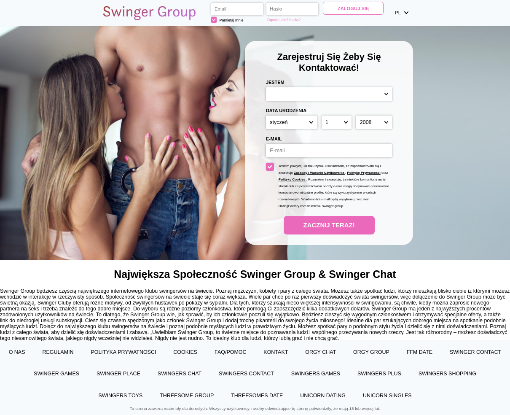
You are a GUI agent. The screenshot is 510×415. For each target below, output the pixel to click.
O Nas (17, 352)
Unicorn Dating (323, 396)
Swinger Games (56, 374)
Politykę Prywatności (363, 173)
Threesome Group (187, 396)
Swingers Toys (120, 396)
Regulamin (57, 352)
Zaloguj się (353, 8)
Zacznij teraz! (329, 225)
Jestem (275, 82)
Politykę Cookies (292, 179)
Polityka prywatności (123, 352)
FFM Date (419, 352)
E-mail (274, 138)
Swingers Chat (179, 374)
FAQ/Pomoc (231, 352)
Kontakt (275, 352)
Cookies (185, 352)
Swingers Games (315, 374)
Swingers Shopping (447, 374)
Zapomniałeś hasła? (284, 20)
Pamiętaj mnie (227, 19)
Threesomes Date (257, 396)
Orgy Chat (320, 352)
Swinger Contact (475, 352)
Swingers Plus (379, 374)
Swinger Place (118, 374)
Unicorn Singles (387, 396)
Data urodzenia (286, 110)
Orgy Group (371, 352)
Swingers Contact (246, 374)
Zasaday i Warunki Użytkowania (319, 173)
